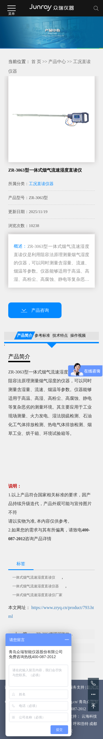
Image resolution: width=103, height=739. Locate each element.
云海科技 (89, 716)
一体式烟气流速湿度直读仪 (33, 577)
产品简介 (24, 335)
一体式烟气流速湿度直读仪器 (35, 586)
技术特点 (60, 335)
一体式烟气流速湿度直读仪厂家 (37, 595)
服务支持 (76, 687)
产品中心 (57, 61)
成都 (93, 724)
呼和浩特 (80, 724)
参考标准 (42, 335)
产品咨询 (35, 310)
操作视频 (78, 335)
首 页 (36, 61)
